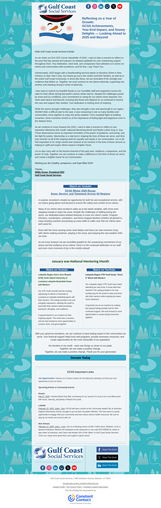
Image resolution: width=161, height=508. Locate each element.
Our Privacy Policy (74, 487)
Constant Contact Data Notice (95, 487)
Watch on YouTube (104, 269)
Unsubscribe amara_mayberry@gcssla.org (80, 483)
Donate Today (80, 358)
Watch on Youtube (80, 186)
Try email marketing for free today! (80, 503)
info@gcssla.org (79, 490)
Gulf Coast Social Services (48, 175)
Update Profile (59, 487)
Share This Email (109, 450)
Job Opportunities (46, 378)
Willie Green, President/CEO (49, 172)
